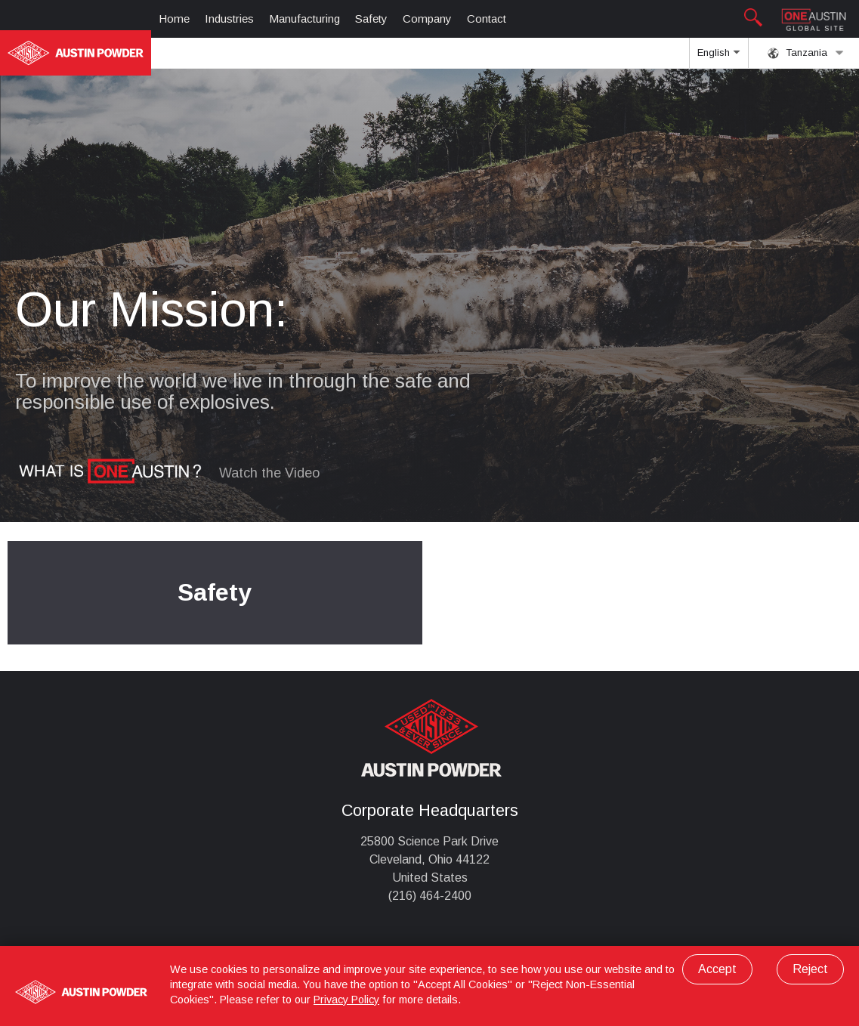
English (718, 57)
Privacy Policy (346, 1000)
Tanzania (806, 53)
